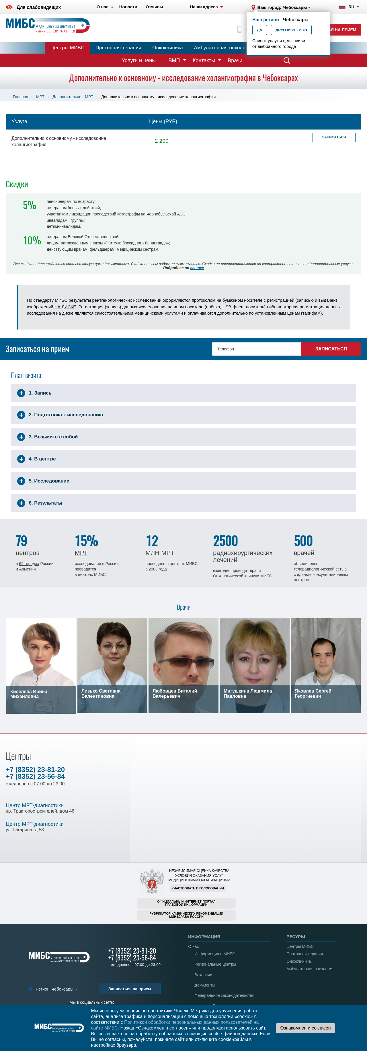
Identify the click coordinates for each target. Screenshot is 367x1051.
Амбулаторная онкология (223, 47)
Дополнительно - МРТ (72, 97)
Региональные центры (215, 964)
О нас (193, 946)
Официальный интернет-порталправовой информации (186, 903)
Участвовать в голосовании (198, 888)
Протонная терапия (118, 47)
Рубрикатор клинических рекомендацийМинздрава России (186, 915)
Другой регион (291, 30)
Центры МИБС (67, 47)
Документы (204, 985)
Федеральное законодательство (224, 995)
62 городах (29, 563)
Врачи (235, 60)
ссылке (197, 268)
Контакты (204, 60)
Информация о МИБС (214, 954)
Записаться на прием (331, 30)
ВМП (174, 60)
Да (259, 30)
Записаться (334, 137)
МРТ (40, 97)
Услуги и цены (139, 60)
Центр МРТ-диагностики (35, 805)
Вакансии (203, 974)
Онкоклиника (167, 47)
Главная (20, 97)
